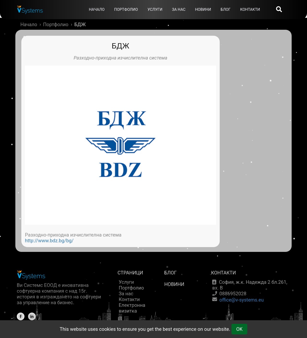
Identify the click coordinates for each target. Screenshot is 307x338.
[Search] (279, 9)
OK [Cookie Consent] (239, 329)
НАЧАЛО (97, 9)
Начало (28, 24)
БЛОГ (225, 9)
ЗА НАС (178, 9)
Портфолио (55, 24)
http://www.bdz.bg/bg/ (49, 240)
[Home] (30, 6)
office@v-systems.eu (241, 300)
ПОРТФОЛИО (126, 9)
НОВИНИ (203, 9)
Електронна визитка (132, 308)
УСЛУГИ (155, 9)
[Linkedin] (32, 316)
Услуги (126, 282)
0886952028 (232, 293)
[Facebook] (20, 316)
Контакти (129, 299)
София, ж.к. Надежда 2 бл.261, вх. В (249, 285)
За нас (126, 293)
